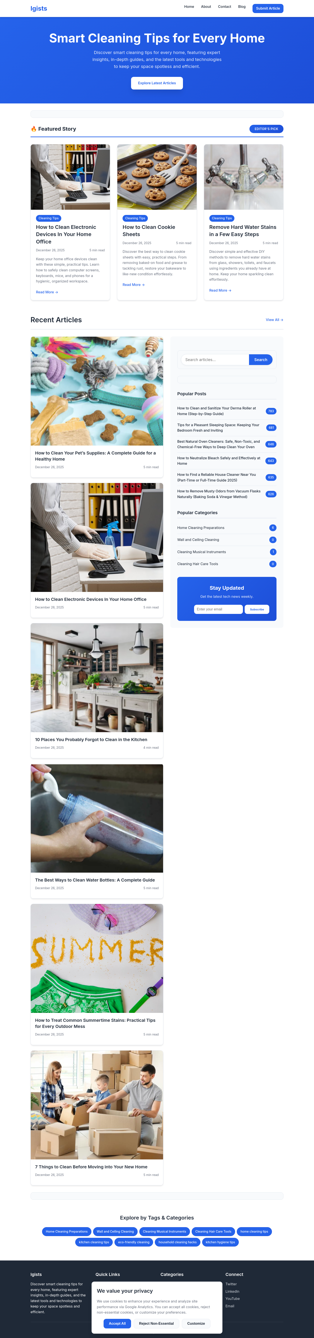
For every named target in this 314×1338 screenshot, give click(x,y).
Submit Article (268, 8)
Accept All (117, 1323)
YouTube (232, 1298)
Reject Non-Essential (156, 1323)
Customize (196, 1323)
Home (189, 6)
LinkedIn (232, 1291)
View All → (274, 320)
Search (260, 359)
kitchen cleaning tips (94, 1242)
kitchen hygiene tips (220, 1242)
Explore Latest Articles (157, 83)
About (206, 6)
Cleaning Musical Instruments (164, 1231)
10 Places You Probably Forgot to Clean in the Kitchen (91, 739)
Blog (242, 6)
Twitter (231, 1284)
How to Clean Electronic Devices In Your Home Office (66, 234)
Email (229, 1306)
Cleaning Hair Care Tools (213, 1231)
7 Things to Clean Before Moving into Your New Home (91, 1166)
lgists (39, 8)
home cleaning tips (254, 1231)
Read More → (47, 292)
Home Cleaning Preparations (66, 1231)
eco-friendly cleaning (133, 1242)
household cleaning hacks (177, 1242)
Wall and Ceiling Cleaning (115, 1231)
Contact (224, 6)
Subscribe (257, 609)
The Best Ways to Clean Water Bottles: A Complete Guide (95, 880)
